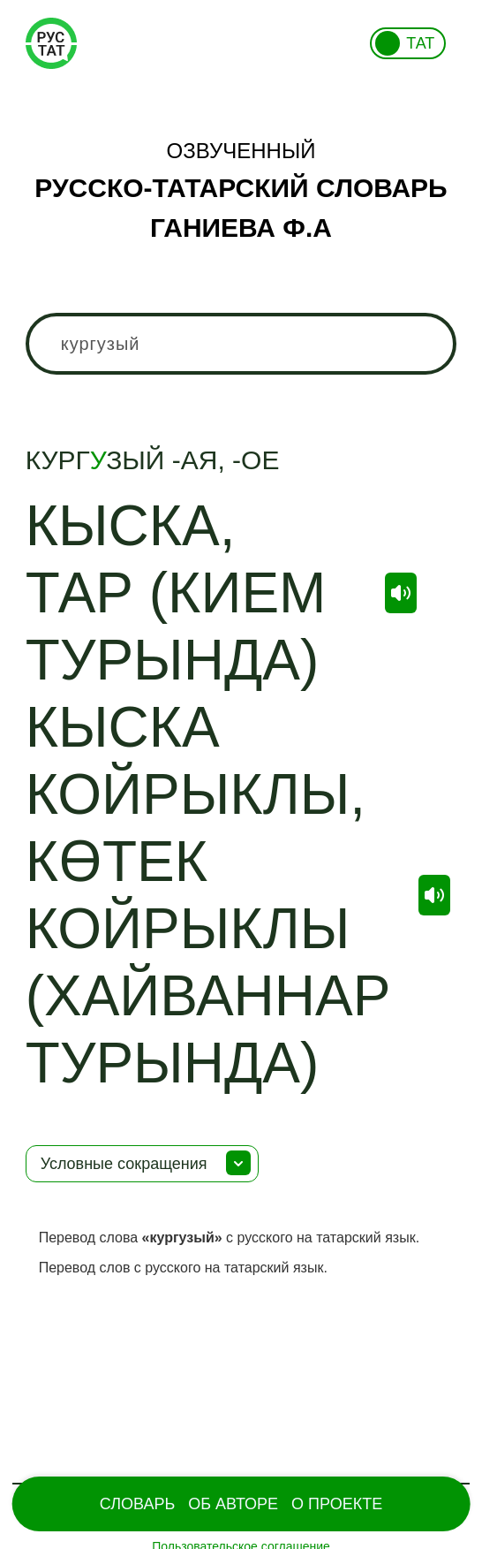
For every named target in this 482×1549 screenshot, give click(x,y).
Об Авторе (233, 1504)
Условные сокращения (124, 1164)
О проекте (336, 1504)
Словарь (137, 1504)
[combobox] (241, 344)
